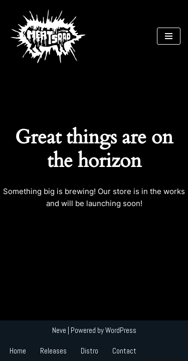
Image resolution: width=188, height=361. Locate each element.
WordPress (120, 330)
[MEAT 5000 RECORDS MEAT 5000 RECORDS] (48, 36)
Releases (53, 350)
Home (18, 350)
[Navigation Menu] (168, 36)
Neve (59, 330)
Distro (89, 350)
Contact (124, 350)
